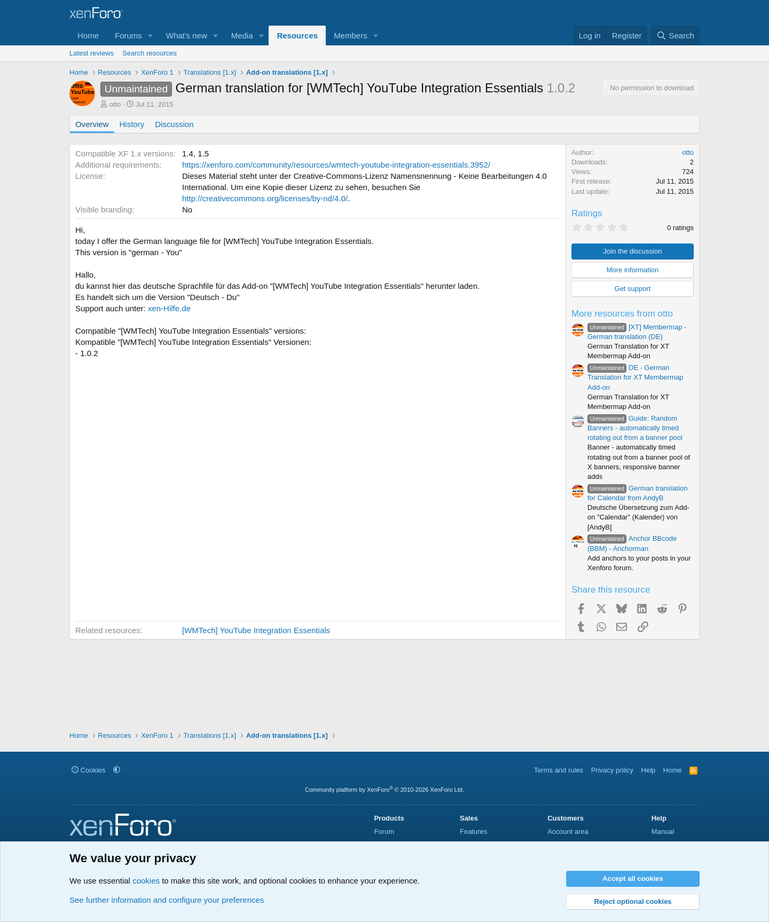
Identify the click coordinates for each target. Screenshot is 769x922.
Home (88, 35)
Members (350, 35)
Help (648, 770)
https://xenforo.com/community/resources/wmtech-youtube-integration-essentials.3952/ (336, 164)
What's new (186, 35)
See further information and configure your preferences (166, 899)
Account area (567, 832)
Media (242, 35)
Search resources (149, 53)
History (132, 124)
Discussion (174, 124)
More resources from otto (622, 314)
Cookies (89, 770)
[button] (150, 35)
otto (115, 104)
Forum (384, 832)
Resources (297, 35)
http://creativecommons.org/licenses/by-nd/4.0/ (265, 198)
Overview (92, 124)
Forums (128, 35)
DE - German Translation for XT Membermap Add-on (635, 377)
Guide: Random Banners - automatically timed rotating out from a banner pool (634, 428)
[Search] (675, 35)
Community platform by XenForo (384, 789)
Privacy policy (612, 770)
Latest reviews (91, 53)
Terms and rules (558, 770)
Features (473, 832)
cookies (146, 880)
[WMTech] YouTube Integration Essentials (256, 630)
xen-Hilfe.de (169, 308)
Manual (663, 832)
